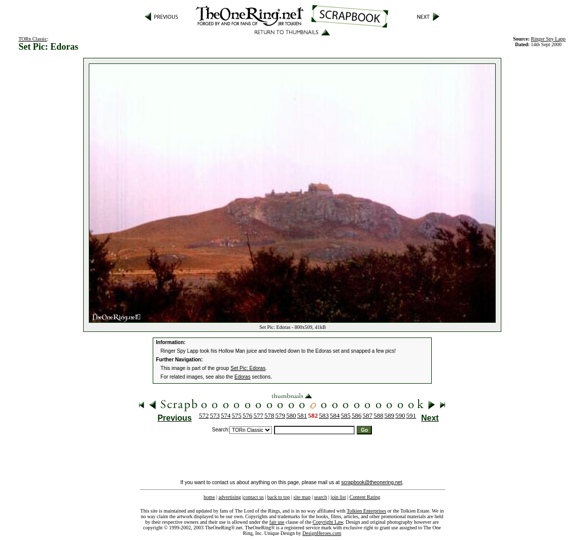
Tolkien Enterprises (366, 511)
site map (302, 497)
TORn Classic (32, 39)
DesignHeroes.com (321, 533)
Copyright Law (328, 522)
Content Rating (365, 497)
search (320, 497)
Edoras (242, 377)
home (209, 497)
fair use (277, 522)
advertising (230, 497)
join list (338, 497)
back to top (278, 497)
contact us (254, 497)
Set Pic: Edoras (247, 368)
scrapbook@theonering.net (371, 482)
